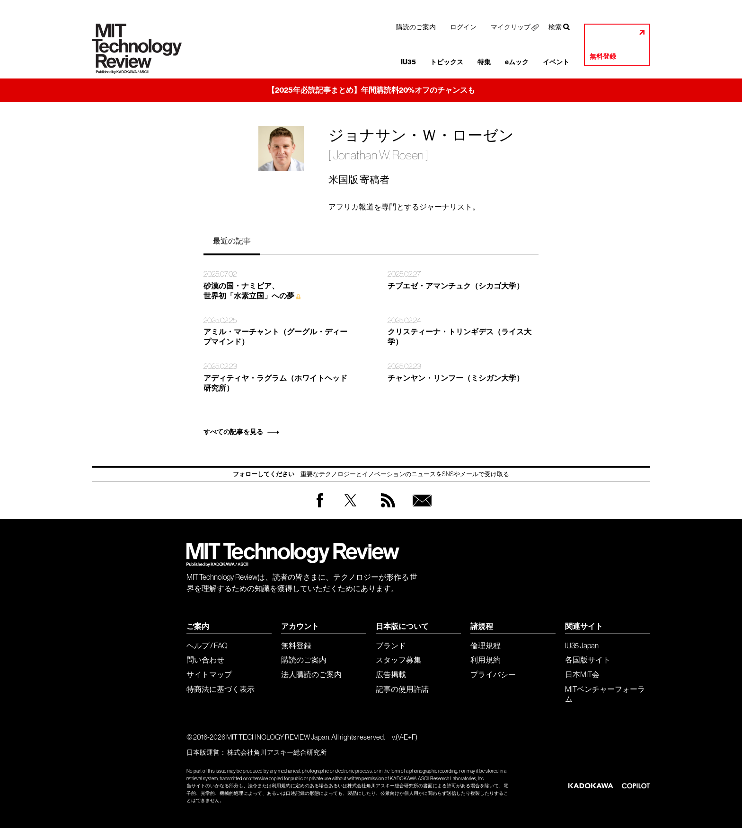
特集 (484, 62)
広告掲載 (391, 674)
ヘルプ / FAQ (207, 645)
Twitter (350, 509)
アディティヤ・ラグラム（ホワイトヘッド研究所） (275, 383)
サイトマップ (209, 674)
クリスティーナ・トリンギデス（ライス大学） (459, 336)
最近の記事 (232, 240)
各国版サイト (587, 659)
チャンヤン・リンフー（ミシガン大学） (456, 378)
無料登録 (603, 56)
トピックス (446, 62)
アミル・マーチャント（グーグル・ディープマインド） (275, 336)
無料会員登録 (420, 509)
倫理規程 (485, 645)
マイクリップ (510, 27)
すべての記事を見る (233, 432)
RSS (386, 509)
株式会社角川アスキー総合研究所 (277, 752)
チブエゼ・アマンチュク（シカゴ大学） (456, 285)
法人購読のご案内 (311, 674)
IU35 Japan (582, 645)
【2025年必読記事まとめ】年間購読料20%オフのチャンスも (371, 90)
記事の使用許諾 (402, 689)
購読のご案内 (416, 27)
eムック (517, 62)
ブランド (391, 645)
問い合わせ (205, 659)
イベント (556, 62)
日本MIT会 (582, 674)
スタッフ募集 (398, 659)
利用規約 (485, 659)
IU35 (408, 62)
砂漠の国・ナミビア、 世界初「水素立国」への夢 (248, 290)
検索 (555, 27)
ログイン (463, 27)
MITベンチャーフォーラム (605, 694)
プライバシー (493, 674)
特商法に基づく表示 (220, 689)
